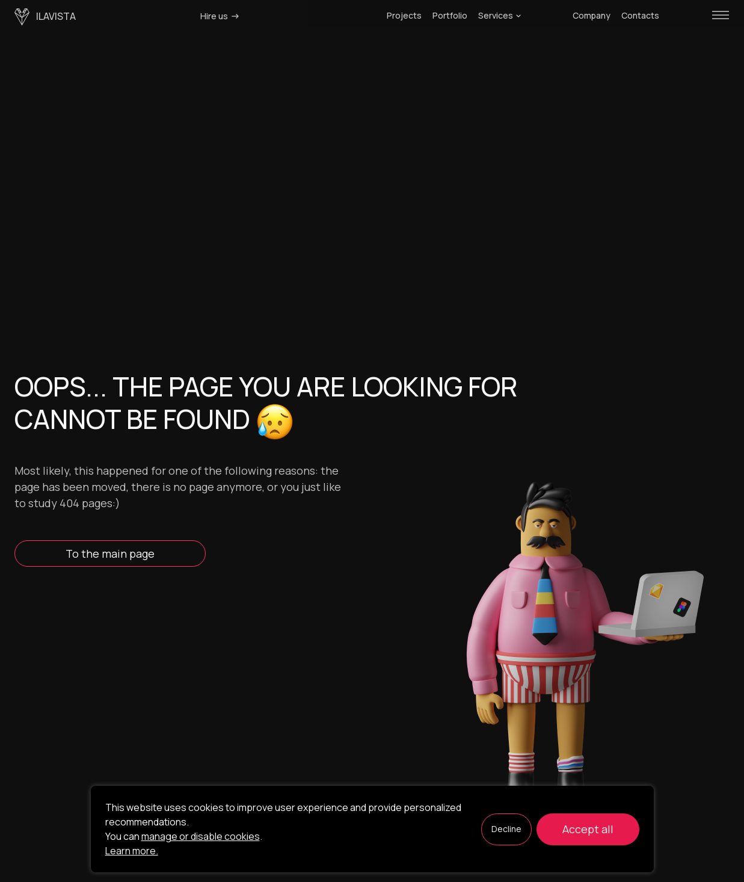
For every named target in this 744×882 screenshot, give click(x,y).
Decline (506, 828)
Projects (404, 15)
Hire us (220, 16)
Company (591, 15)
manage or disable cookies (200, 836)
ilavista (45, 17)
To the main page (110, 553)
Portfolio (449, 15)
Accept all (587, 829)
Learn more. (131, 850)
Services (499, 15)
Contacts (640, 15)
